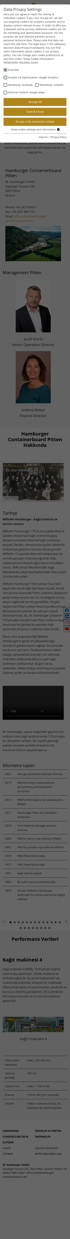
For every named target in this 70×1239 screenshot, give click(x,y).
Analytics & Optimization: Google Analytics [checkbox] (33, 77)
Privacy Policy (58, 137)
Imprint (43, 137)
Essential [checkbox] (13, 69)
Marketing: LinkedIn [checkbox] (51, 85)
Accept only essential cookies (35, 122)
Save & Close (35, 112)
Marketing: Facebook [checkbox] (20, 85)
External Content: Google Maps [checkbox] (26, 92)
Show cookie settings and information (35, 129)
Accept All (35, 102)
